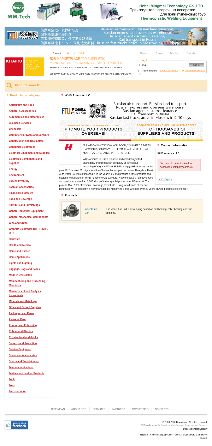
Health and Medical (20, 245)
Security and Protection (23, 343)
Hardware (14, 239)
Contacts (191, 53)
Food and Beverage (20, 199)
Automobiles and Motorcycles (26, 117)
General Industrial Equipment (26, 211)
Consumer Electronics (22, 146)
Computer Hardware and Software (29, 135)
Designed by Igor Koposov (195, 429)
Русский (57, 53)
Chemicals (15, 129)
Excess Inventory (19, 181)
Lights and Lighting (20, 263)
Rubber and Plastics (21, 331)
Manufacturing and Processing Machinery (27, 283)
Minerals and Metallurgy (23, 301)
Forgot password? (169, 70)
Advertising (175, 53)
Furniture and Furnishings (24, 205)
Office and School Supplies (25, 307)
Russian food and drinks (23, 337)
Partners (118, 409)
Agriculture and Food (21, 105)
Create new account (195, 70)
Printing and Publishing (23, 325)
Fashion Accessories (21, 187)
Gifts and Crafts (18, 223)
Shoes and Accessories (23, 355)
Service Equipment (20, 349)
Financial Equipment (21, 193)
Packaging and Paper (21, 313)
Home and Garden (19, 251)
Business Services (20, 123)
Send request (165, 179)
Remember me (148, 70)
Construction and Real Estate (26, 141)
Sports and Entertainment (24, 361)
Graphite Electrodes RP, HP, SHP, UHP (28, 231)
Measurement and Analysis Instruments (25, 293)
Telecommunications (21, 367)
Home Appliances (19, 257)
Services (159, 53)
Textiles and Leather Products (26, 373)
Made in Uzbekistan (20, 275)
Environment (16, 175)
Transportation (17, 391)
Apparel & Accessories (22, 111)
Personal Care (17, 319)
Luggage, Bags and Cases (24, 269)
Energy (13, 169)
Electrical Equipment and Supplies (29, 152)
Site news (58, 409)
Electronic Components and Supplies (25, 161)
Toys (11, 385)
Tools (12, 379)
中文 (69, 53)
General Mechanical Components (28, 217)
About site (144, 53)
